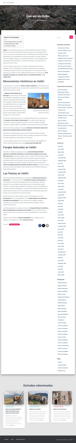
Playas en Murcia (62, 300)
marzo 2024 (61, 183)
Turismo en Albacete (14, 224)
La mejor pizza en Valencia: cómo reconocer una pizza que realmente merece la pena (65, 66)
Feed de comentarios (63, 367)
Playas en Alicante (62, 282)
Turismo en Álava (62, 322)
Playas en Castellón (62, 291)
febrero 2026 (61, 152)
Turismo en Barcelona (63, 345)
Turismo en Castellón (63, 351)
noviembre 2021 (62, 254)
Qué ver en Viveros (59, 409)
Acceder (60, 362)
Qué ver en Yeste (35, 409)
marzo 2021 (61, 260)
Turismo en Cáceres (63, 348)
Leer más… (12, 425)
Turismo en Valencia (63, 354)
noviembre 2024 (62, 172)
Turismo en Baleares (63, 342)
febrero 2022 (61, 246)
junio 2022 (60, 234)
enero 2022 (60, 249)
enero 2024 (60, 189)
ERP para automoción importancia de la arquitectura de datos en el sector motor (65, 58)
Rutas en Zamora (62, 317)
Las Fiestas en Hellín (10, 45)
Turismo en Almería (62, 331)
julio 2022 (60, 232)
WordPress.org (61, 370)
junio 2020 (60, 266)
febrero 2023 (61, 217)
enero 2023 (60, 220)
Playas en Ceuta (61, 294)
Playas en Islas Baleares (64, 297)
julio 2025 (60, 163)
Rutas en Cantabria (62, 311)
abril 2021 (60, 257)
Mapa (12, 439)
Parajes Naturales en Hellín (12, 43)
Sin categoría (61, 320)
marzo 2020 (61, 272)
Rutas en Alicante (62, 308)
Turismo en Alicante (62, 328)
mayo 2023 (60, 209)
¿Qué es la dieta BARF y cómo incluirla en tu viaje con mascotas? (13, 411)
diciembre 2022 (61, 223)
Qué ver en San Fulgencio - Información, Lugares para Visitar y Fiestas (64, 105)
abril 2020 (60, 269)
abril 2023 (60, 212)
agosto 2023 (61, 200)
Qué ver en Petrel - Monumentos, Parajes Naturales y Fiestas (63, 123)
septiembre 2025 (62, 160)
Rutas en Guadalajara (63, 314)
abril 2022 (60, 240)
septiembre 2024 (62, 177)
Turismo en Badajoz (63, 339)
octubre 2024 (61, 175)
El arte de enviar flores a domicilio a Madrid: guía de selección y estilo (64, 50)
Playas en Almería (62, 285)
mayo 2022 (60, 237)
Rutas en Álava (61, 305)
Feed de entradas (62, 365)
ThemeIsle (70, 439)
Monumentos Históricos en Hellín (14, 41)
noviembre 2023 (62, 192)
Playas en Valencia (62, 302)
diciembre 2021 (61, 252)
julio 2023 (60, 203)
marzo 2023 (61, 215)
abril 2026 (60, 146)
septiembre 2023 (62, 197)
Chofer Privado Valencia (64, 71)
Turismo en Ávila (62, 337)
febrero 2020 (61, 274)
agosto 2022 (61, 229)
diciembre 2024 (61, 169)
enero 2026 (60, 155)
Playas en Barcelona (63, 288)
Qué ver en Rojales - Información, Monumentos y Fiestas (65, 133)
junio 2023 (60, 206)
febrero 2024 (61, 186)
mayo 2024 (60, 180)
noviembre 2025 (62, 157)
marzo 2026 (61, 149)
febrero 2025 (61, 166)
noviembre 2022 (62, 226)
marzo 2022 (61, 243)
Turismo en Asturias (63, 334)
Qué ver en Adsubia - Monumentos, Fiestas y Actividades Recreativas (64, 92)
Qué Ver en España (20, 439)
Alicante (6, 439)
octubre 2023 (61, 195)
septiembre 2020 (62, 263)
